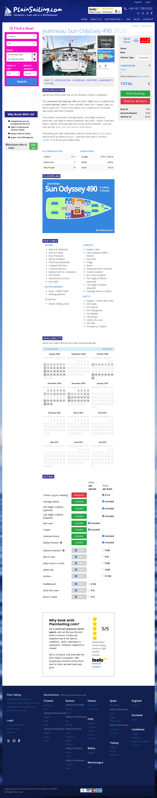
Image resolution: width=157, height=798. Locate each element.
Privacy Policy (13, 728)
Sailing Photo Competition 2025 (21, 706)
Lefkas (68, 740)
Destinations (51, 694)
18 (55, 371)
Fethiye (113, 747)
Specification (63, 80)
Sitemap (10, 732)
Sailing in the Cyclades (75, 705)
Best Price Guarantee (17, 710)
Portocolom (115, 721)
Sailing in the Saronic (74, 748)
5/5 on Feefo (104, 133)
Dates (9, 50)
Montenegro (95, 762)
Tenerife (114, 733)
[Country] (21, 36)
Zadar (46, 740)
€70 (107, 556)
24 (51, 375)
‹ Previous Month (51, 349)
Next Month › (108, 349)
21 (64, 371)
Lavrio (68, 712)
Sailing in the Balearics (119, 709)
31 (93, 378)
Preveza (69, 744)
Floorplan (79, 80)
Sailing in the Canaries (119, 725)
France (92, 700)
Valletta (91, 752)
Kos (67, 721)
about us (96, 19)
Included (79, 501)
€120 (93, 584)
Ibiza (112, 713)
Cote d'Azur (93, 709)
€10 (93, 590)
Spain (113, 700)
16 (48, 371)
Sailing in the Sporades (75, 760)
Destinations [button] (113, 19)
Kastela (47, 717)
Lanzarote (114, 729)
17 (51, 371)
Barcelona (114, 705)
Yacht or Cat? (11, 67)
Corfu (68, 733)
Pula (46, 709)
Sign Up (33, 146)
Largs (134, 719)
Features (92, 80)
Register (138, 2)
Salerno (91, 730)
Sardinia (91, 734)
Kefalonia (70, 736)
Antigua (135, 733)
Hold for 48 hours (135, 101)
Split (46, 721)
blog (137, 19)
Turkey (114, 742)
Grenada (136, 745)
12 (58, 368)
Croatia (48, 700)
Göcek (113, 751)
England (137, 700)
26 (58, 375)
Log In (148, 2)
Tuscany (91, 738)
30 (112, 375)
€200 (107, 550)
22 (45, 375)
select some (142, 76)
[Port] (21, 43)
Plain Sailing (14, 694)
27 (61, 375)
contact (148, 19)
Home (84, 19)
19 (58, 371)
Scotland (137, 715)
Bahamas (136, 737)
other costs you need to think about (73, 127)
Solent (135, 705)
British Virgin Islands (141, 741)
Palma (112, 717)
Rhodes (69, 724)
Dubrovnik (48, 705)
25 (55, 375)
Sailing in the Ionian (74, 729)
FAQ (128, 19)
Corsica (91, 705)
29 (109, 375)
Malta (91, 748)
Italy (90, 718)
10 (51, 368)
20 (61, 371)
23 (48, 375)
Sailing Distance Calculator (19, 699)
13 (61, 368)
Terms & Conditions (16, 724)
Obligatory (79, 495)
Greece (70, 700)
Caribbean (138, 729)
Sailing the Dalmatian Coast (55, 713)
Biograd (47, 733)
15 (45, 371)
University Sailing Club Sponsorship (23, 703)
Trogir (46, 724)
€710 (107, 495)
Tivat (90, 767)
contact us (47, 139)
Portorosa (92, 727)
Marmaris (114, 754)
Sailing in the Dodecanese (76, 717)
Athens (69, 708)
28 (64, 375)
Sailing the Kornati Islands (54, 729)
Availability (106, 80)
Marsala (91, 723)
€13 (93, 596)
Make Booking (135, 93)
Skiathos (69, 764)
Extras (49, 83)
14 (64, 368)
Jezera (47, 736)
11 (55, 368)
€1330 (108, 576)
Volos (68, 768)
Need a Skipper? (28, 67)
